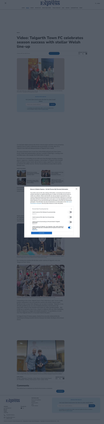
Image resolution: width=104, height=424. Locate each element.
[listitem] (52, 209)
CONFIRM (41, 232)
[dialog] (52, 212)
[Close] (77, 189)
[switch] (70, 212)
